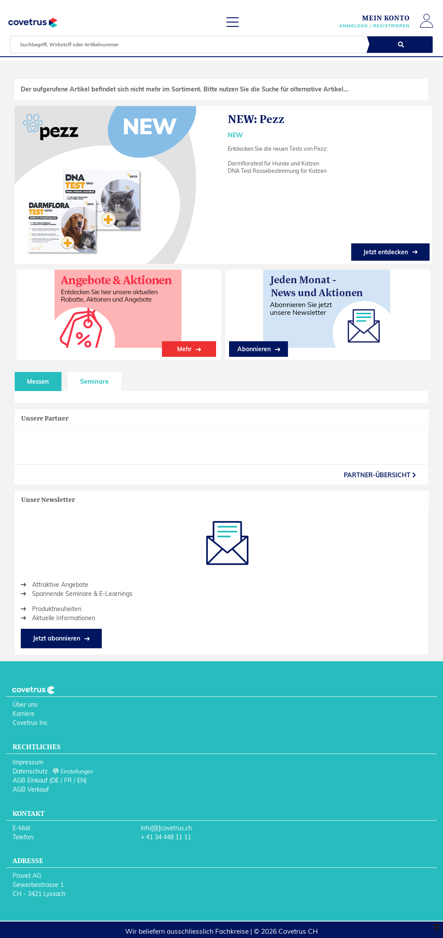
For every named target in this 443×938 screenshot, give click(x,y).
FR (68, 780)
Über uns (25, 704)
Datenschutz (30, 771)
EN (81, 780)
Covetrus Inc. (31, 723)
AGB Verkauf (31, 789)
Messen (38, 381)
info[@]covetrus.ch (166, 828)
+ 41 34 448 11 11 (166, 837)
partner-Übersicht (380, 475)
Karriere (24, 714)
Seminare (94, 381)
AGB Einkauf (30, 780)
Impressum (28, 762)
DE (55, 780)
